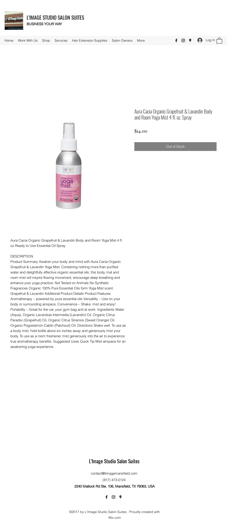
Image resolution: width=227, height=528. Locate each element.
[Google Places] (190, 40)
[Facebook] (176, 40)
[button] (219, 40)
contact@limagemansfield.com (114, 473)
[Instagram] (183, 40)
